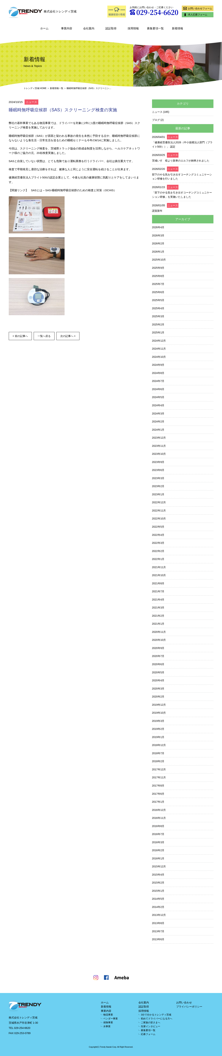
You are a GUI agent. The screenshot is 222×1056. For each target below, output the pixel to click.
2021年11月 (159, 567)
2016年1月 (158, 858)
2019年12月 (159, 704)
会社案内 (88, 28)
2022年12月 (159, 502)
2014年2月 (158, 906)
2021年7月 (158, 591)
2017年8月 (158, 785)
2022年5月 (158, 526)
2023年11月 (159, 445)
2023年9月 (158, 462)
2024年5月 (158, 397)
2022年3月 (158, 542)
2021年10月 (159, 575)
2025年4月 (158, 308)
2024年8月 (158, 373)
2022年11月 (159, 510)
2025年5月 (158, 300)
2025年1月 (158, 332)
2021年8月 (158, 583)
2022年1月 (158, 559)
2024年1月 (158, 429)
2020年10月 (159, 639)
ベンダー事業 (110, 1018)
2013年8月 (158, 923)
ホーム (44, 28)
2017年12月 (159, 769)
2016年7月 (158, 834)
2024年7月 (158, 381)
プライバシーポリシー (189, 1006)
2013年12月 (159, 914)
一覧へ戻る (44, 336)
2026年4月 (158, 227)
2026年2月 (158, 243)
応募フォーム (148, 1034)
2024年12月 (159, 340)
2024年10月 (159, 356)
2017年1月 (158, 801)
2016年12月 (159, 809)
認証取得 (110, 28)
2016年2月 (158, 850)
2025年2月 (158, 324)
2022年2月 (158, 551)
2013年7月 (158, 931)
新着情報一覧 (56, 88)
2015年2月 (158, 882)
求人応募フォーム (194, 14)
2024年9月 (158, 364)
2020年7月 (158, 656)
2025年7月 (158, 283)
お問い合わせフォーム (197, 8)
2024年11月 (159, 348)
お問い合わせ (184, 1002)
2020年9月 (158, 648)
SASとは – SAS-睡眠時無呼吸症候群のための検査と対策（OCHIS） (73, 190)
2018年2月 (158, 761)
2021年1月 (158, 623)
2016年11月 (159, 817)
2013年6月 (158, 939)
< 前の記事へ (20, 336)
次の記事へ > (68, 336)
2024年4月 (158, 405)
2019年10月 (159, 712)
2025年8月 (158, 276)
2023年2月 (158, 486)
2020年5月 (158, 672)
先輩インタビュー (150, 1026)
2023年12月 (159, 437)
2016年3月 (158, 842)
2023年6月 (158, 470)
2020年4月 (158, 680)
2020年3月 (158, 688)
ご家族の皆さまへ (150, 1022)
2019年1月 (158, 737)
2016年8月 (158, 826)
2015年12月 (159, 866)
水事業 (107, 1026)
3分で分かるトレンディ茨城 (156, 1014)
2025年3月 (158, 316)
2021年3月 (158, 607)
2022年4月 (158, 534)
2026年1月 (158, 251)
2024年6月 (158, 389)
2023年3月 (158, 478)
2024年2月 (158, 421)
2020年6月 (158, 664)
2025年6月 (158, 292)
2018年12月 (159, 745)
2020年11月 (159, 631)
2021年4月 (158, 599)
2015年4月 (158, 874)
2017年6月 (158, 793)
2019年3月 (158, 720)
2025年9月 (158, 267)
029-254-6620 (22, 1027)
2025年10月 (159, 259)
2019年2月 (158, 728)
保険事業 (108, 1022)
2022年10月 (159, 518)
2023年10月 (159, 453)
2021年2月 (158, 615)
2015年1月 (158, 890)
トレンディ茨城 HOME (35, 88)
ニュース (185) (160, 111)
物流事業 (108, 1014)
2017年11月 (159, 777)
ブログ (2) (158, 119)
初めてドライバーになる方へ (156, 1018)
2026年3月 (158, 235)
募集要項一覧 (155, 28)
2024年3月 (158, 413)
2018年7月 (158, 753)
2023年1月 (158, 494)
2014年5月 (158, 898)
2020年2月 (158, 696)
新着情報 (177, 28)
